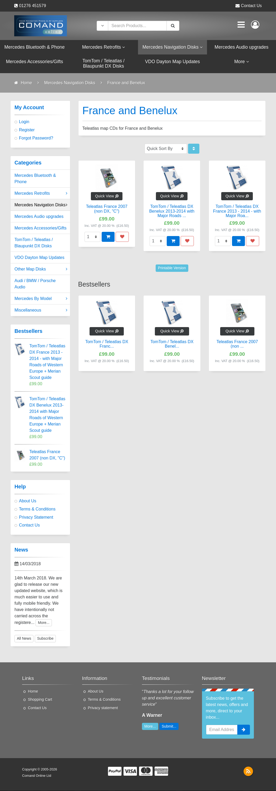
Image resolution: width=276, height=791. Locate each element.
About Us (27, 501)
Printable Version (172, 268)
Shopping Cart (40, 700)
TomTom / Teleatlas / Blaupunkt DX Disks (33, 243)
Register (27, 130)
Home (33, 691)
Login (24, 122)
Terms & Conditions (37, 509)
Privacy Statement (36, 517)
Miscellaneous (40, 311)
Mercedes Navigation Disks (40, 205)
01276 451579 (32, 5)
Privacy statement (103, 708)
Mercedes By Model (40, 299)
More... (44, 623)
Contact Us (251, 5)
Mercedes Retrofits (40, 194)
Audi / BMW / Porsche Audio (35, 284)
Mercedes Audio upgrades (38, 217)
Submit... (169, 726)
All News (24, 639)
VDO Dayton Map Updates (39, 258)
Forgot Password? (36, 138)
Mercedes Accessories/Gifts (40, 228)
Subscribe (45, 639)
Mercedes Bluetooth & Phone (35, 179)
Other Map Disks (40, 270)
